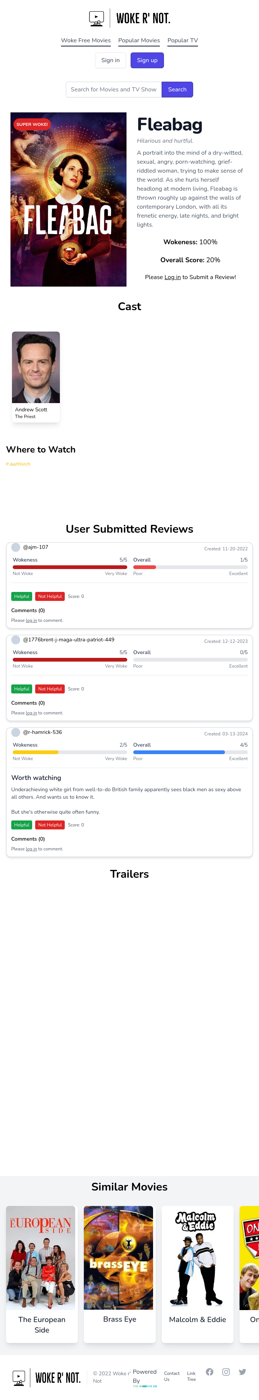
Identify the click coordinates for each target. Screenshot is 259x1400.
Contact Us (172, 1376)
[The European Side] (42, 1274)
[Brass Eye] (120, 1269)
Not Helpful (50, 596)
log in (31, 620)
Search (177, 89)
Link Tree (191, 1376)
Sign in (110, 60)
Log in (173, 277)
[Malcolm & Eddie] (198, 1269)
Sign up (147, 60)
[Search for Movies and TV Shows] (114, 89)
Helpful (21, 596)
